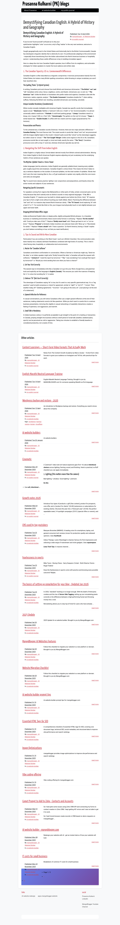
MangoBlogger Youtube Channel (90, 905)
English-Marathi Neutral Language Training (42, 374)
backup (38, 422)
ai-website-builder (49, 10)
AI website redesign (28, 896)
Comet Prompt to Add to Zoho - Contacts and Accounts (47, 801)
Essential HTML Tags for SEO (35, 721)
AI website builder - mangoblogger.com (40, 829)
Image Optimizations (32, 748)
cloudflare (38, 424)
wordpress (32, 422)
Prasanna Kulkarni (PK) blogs (46, 4)
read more (95, 362)
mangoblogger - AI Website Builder (83, 36)
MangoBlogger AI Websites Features (39, 641)
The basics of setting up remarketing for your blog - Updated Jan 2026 (55, 584)
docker (32, 424)
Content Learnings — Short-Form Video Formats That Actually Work (54, 347)
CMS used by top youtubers (35, 525)
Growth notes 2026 (31, 498)
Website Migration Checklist (35, 667)
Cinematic (27, 459)
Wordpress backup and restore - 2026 (40, 400)
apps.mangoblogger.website (46, 896)
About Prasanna (30, 10)
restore (27, 424)
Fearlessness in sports (33, 557)
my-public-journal (67, 10)
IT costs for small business (34, 856)
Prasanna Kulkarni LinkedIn (88, 897)
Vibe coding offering (31, 774)
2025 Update (28, 614)
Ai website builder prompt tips (36, 694)
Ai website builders (31, 432)
